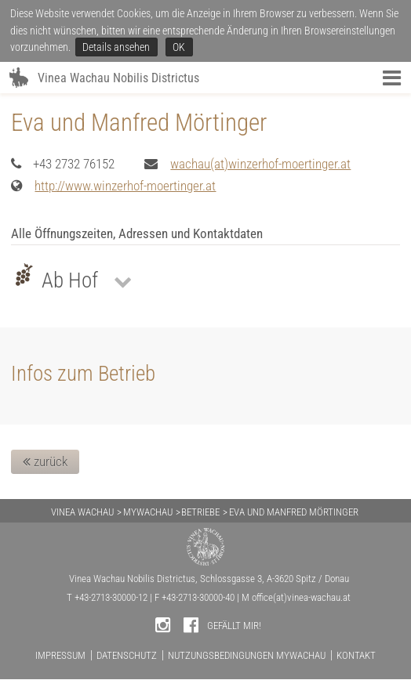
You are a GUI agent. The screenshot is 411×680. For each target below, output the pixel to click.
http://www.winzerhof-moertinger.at (125, 186)
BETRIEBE (200, 512)
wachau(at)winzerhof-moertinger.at (260, 164)
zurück (45, 461)
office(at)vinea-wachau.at (301, 597)
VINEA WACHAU (82, 512)
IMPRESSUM (60, 655)
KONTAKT (356, 655)
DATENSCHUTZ (126, 655)
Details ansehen (116, 47)
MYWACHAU (148, 512)
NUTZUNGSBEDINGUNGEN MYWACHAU (247, 655)
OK (179, 47)
